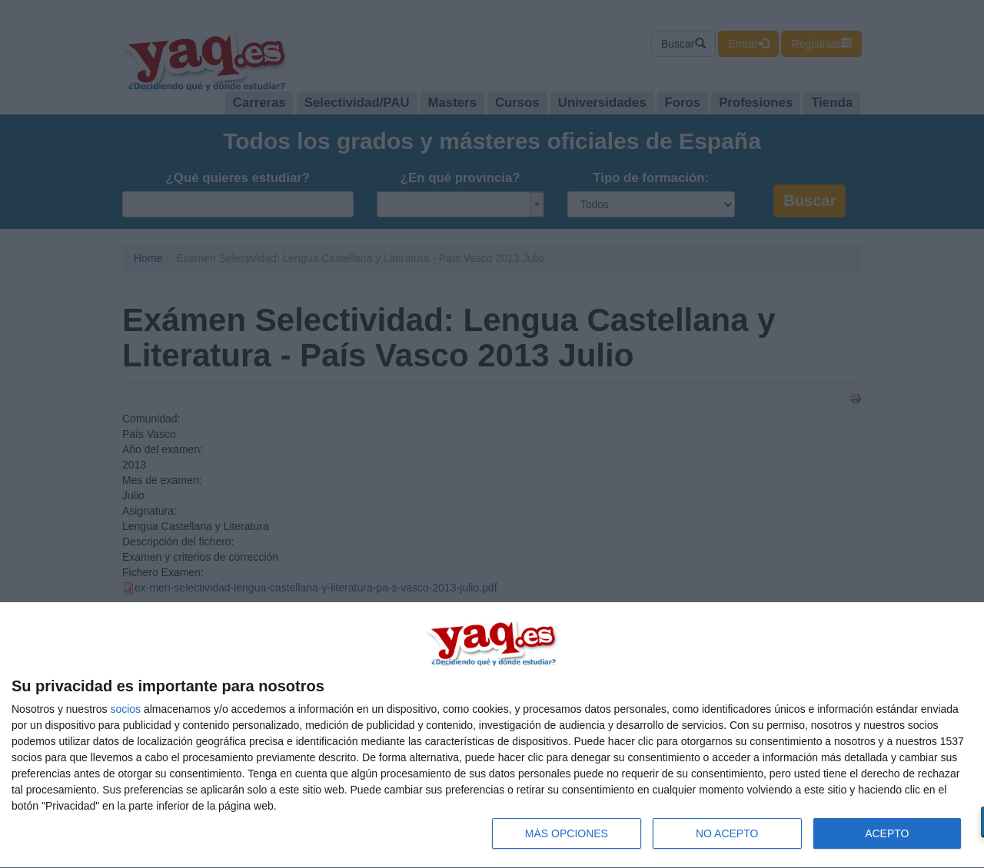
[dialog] (492, 735)
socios (125, 709)
